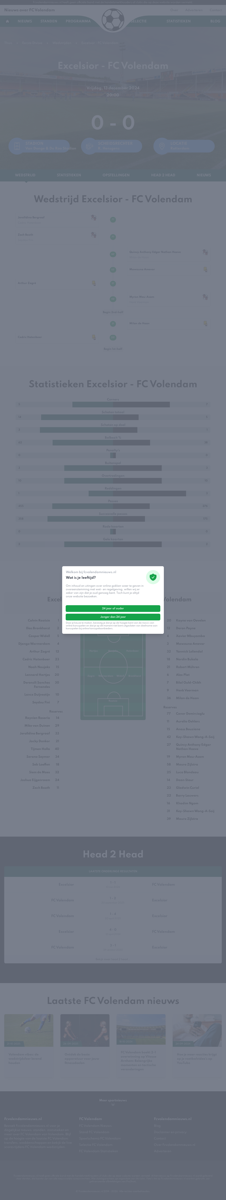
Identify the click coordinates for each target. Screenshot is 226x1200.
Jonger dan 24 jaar (113, 617)
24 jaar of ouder (113, 608)
